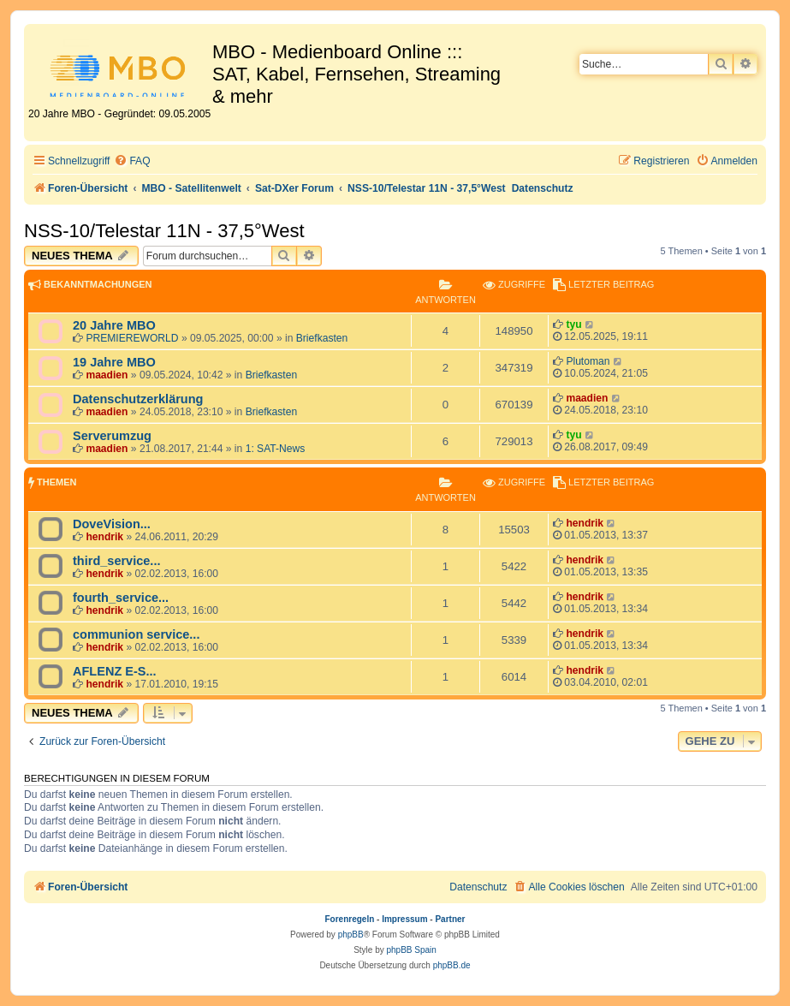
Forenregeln (350, 919)
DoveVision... (112, 524)
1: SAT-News (276, 449)
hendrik (104, 537)
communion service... (136, 634)
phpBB (351, 934)
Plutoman (587, 361)
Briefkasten (322, 338)
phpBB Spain (411, 950)
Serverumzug (112, 436)
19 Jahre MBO (114, 362)
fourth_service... (121, 597)
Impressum (404, 919)
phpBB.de (452, 965)
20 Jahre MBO (114, 325)
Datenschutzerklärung (138, 399)
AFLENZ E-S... (115, 671)
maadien (107, 375)
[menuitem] (132, 161)
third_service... (116, 561)
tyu (573, 324)
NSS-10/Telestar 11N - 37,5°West (164, 230)
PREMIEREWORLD (132, 338)
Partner (450, 919)
